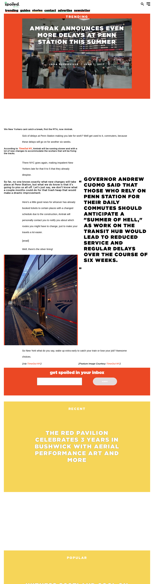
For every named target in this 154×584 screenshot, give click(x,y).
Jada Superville (64, 64)
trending (77, 16)
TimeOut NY (33, 363)
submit (105, 381)
